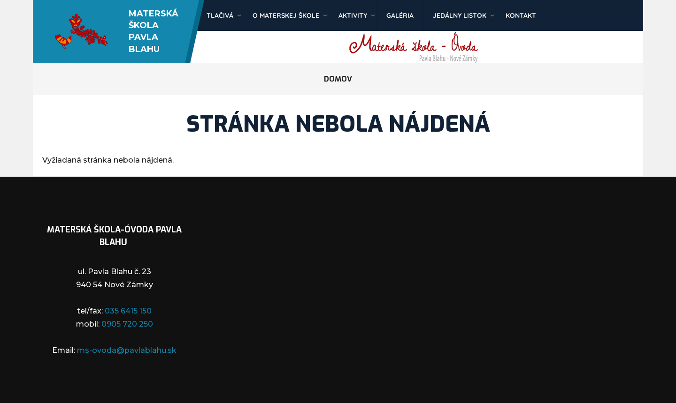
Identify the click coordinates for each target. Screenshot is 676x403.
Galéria (400, 15)
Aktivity (352, 15)
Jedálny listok (459, 15)
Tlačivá (220, 15)
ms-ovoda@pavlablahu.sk (127, 350)
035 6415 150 (128, 310)
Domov (338, 79)
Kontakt (521, 15)
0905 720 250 (127, 324)
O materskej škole (286, 15)
